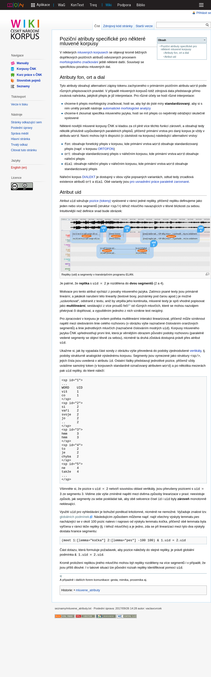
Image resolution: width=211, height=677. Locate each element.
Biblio (141, 5)
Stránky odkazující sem (26, 122)
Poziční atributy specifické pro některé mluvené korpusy (179, 48)
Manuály (23, 63)
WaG (61, 5)
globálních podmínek (74, 512)
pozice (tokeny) (100, 199)
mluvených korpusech (92, 52)
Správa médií (20, 133)
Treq (93, 5)
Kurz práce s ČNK (29, 74)
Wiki (109, 5)
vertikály (195, 348)
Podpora (124, 5)
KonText (77, 5)
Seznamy (23, 86)
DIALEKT (88, 176)
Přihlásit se (203, 13)
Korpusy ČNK (26, 69)
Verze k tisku (19, 104)
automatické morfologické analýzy (127, 108)
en (24, 167)
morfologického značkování (79, 62)
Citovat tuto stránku (24, 150)
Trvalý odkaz (19, 144)
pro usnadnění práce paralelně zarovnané (159, 180)
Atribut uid (170, 56)
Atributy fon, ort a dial (176, 52)
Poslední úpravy (21, 128)
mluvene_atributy (88, 585)
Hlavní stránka (20, 139)
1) (129, 302)
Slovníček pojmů (28, 80)
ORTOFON (106, 148)
